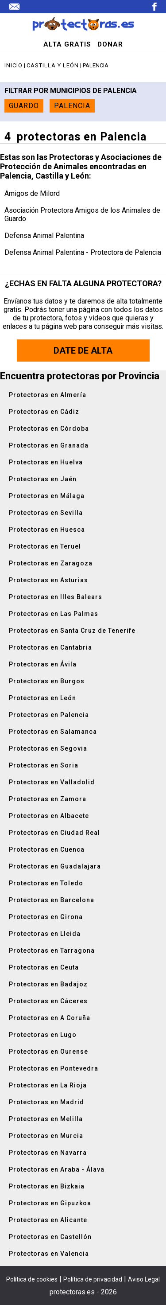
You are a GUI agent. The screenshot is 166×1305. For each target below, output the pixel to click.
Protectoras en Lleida (45, 933)
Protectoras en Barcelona (51, 900)
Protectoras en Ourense (48, 1051)
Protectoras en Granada (49, 445)
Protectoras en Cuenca (47, 849)
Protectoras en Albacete (49, 815)
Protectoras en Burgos (47, 681)
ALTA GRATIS (67, 44)
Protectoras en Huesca (47, 529)
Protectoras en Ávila (43, 664)
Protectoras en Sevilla (46, 512)
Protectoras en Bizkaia (47, 1186)
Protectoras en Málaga (47, 495)
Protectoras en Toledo (46, 883)
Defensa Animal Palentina (44, 235)
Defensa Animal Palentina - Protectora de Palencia (82, 252)
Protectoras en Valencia (49, 1253)
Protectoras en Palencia (49, 714)
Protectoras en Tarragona (52, 950)
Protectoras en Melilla (46, 1118)
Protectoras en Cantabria (50, 647)
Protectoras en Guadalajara (55, 866)
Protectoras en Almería (47, 394)
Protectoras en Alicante (48, 1219)
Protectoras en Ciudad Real (54, 832)
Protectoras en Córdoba (49, 428)
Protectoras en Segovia (48, 748)
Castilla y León (53, 65)
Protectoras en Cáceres (48, 1001)
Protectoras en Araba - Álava (56, 1169)
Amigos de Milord (32, 193)
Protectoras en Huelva (46, 462)
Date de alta (83, 350)
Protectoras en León (42, 697)
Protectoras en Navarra (48, 1152)
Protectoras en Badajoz (48, 984)
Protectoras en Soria (43, 765)
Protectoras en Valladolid (52, 782)
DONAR (110, 44)
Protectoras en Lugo (43, 1034)
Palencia (72, 105)
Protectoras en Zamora (47, 798)
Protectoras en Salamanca (53, 731)
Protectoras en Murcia (46, 1135)
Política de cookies (32, 1279)
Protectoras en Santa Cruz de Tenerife (72, 630)
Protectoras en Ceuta (44, 967)
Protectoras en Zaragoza (51, 563)
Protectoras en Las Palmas (53, 613)
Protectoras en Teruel (45, 546)
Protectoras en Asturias (48, 580)
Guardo (24, 105)
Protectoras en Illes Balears (55, 596)
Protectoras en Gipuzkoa (50, 1203)
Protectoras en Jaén (43, 479)
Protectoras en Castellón (50, 1236)
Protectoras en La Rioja (48, 1085)
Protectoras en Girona (46, 916)
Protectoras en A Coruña (49, 1017)
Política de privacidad (92, 1279)
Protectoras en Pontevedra (53, 1068)
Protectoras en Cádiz (44, 411)
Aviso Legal (144, 1279)
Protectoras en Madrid (46, 1102)
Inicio (13, 65)
